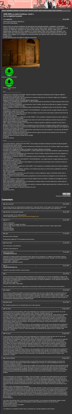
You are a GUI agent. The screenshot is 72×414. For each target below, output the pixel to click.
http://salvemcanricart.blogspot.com (28, 216)
